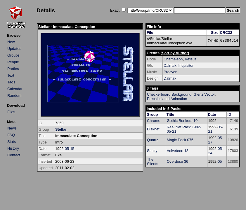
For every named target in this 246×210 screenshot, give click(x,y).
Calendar (14, 89)
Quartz (152, 140)
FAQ (11, 135)
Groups (13, 55)
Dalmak (170, 65)
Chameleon (173, 59)
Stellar (61, 129)
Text (10, 75)
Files (11, 112)
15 (72, 148)
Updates (14, 48)
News (12, 128)
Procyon (170, 72)
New (11, 42)
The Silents (152, 161)
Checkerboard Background (169, 94)
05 (67, 148)
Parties (13, 68)
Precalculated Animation (167, 99)
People (13, 62)
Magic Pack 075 (180, 140)
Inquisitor (186, 65)
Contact (13, 155)
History (13, 148)
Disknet (153, 129)
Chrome (153, 120)
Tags (11, 82)
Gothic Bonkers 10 (182, 120)
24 (210, 153)
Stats (11, 141)
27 (210, 142)
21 (210, 131)
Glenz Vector (204, 94)
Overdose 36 (177, 161)
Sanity (152, 150)
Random (14, 95)
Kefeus (191, 59)
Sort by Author (175, 53)
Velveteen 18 (177, 150)
